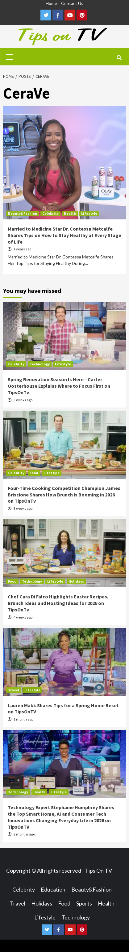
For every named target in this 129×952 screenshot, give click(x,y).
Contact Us (72, 3)
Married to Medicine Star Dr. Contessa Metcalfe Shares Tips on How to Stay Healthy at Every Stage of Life (64, 235)
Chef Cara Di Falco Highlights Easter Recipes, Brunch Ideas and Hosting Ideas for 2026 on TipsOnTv (58, 603)
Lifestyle (89, 213)
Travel (13, 690)
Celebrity (50, 213)
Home (51, 3)
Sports (84, 903)
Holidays (76, 581)
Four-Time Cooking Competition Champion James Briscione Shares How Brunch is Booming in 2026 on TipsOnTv (64, 494)
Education (53, 889)
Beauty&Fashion (22, 213)
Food (34, 472)
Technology (40, 364)
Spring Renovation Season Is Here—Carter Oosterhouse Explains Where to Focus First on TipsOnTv (59, 385)
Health (70, 213)
